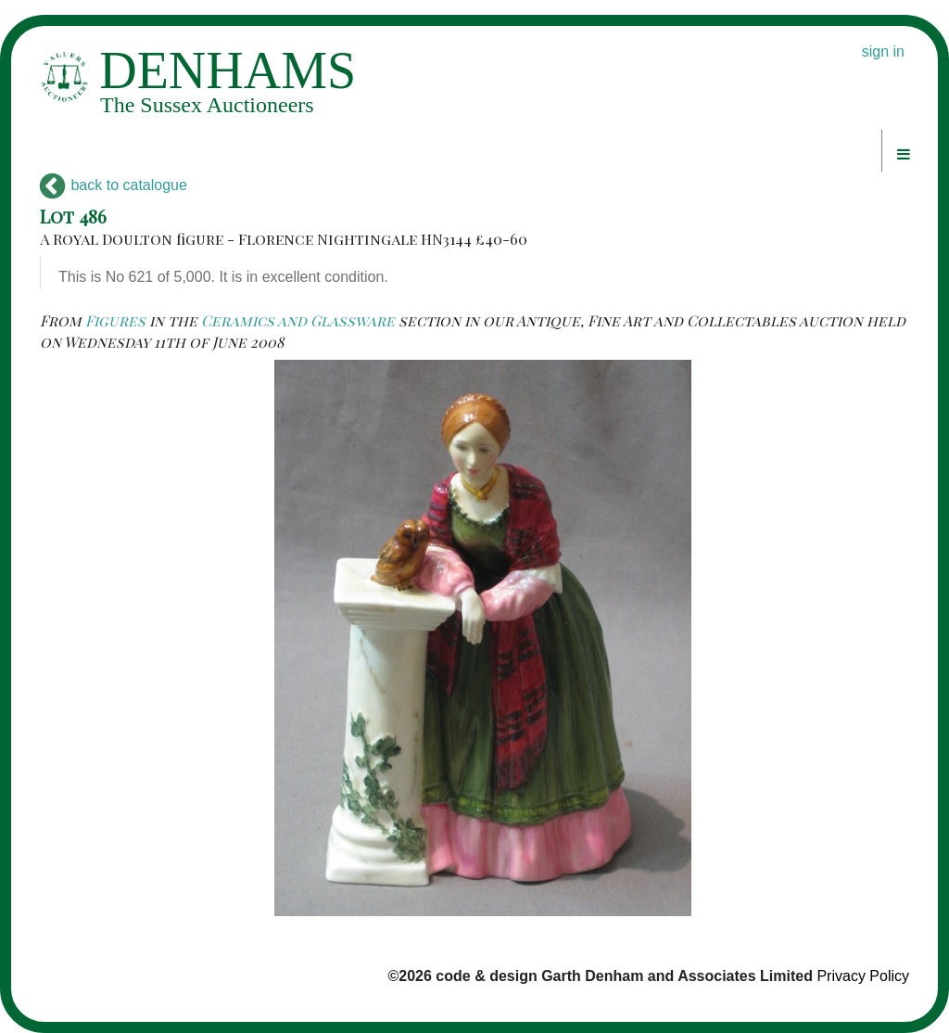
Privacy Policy (862, 976)
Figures (115, 320)
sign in (883, 51)
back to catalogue (113, 185)
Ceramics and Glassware (298, 320)
